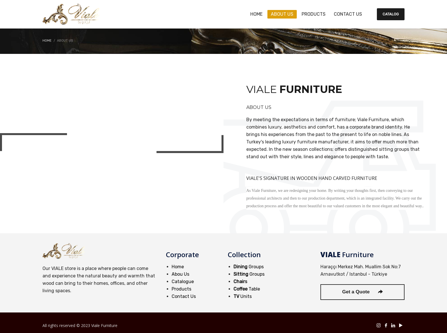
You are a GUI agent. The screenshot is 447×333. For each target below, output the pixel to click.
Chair (239, 281)
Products (181, 289)
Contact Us (184, 296)
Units (242, 296)
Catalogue (183, 281)
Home (178, 266)
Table (246, 289)
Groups (248, 266)
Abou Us (180, 274)
